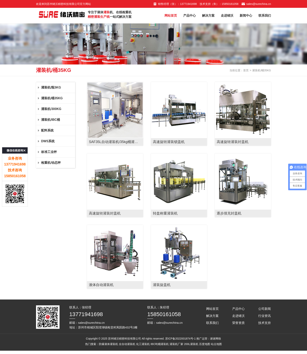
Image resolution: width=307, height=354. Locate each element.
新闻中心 (246, 15)
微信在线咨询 (15, 135)
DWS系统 (55, 148)
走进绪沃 (227, 15)
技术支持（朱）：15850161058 (219, 3)
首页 (246, 77)
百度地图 (204, 350)
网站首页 (170, 15)
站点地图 (216, 350)
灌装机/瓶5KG (55, 94)
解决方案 (208, 15)
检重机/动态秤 (55, 169)
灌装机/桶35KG (55, 105)
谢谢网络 (215, 345)
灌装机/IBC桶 (55, 126)
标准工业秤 (55, 159)
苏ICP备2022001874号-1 (180, 345)
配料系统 (55, 137)
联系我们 (264, 15)
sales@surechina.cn (256, 4)
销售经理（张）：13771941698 (175, 4)
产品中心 (189, 15)
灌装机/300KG (55, 116)
